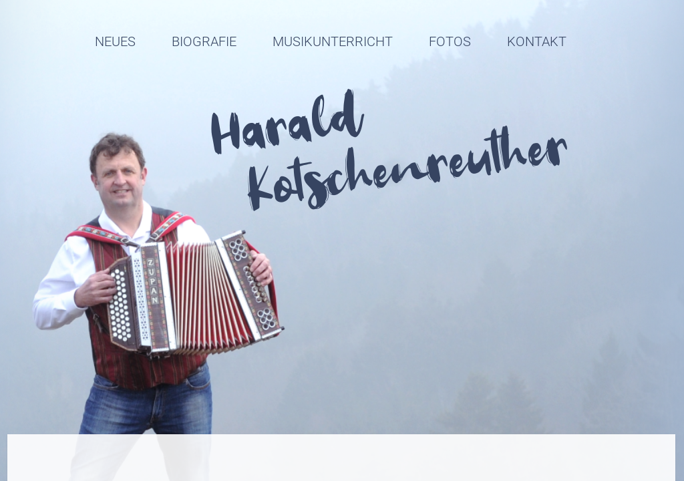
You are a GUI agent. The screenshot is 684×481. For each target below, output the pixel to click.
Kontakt (536, 41)
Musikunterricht (333, 41)
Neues (115, 41)
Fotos (450, 41)
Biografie (204, 41)
